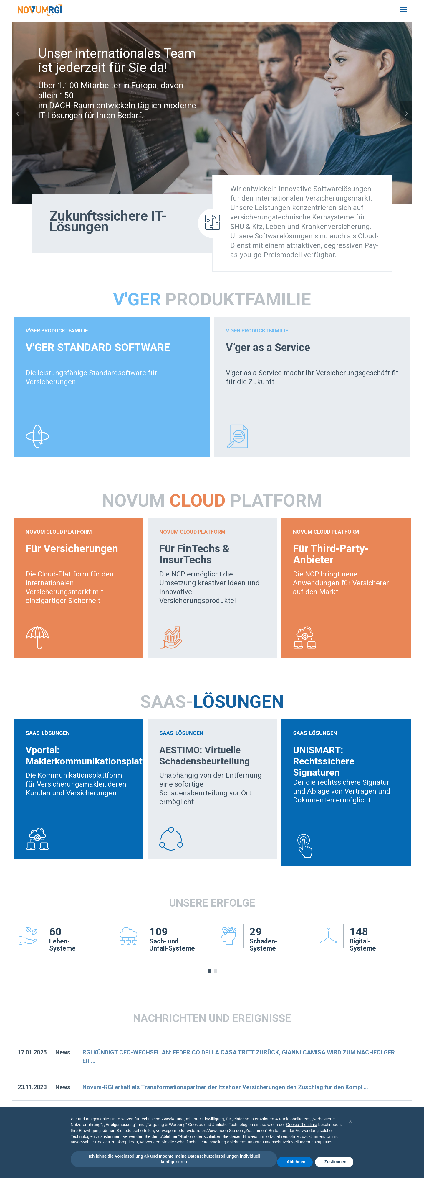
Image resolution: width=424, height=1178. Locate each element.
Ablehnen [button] (295, 1161)
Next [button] (406, 113)
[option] (212, 113)
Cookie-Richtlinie (301, 1124)
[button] (350, 1121)
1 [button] (210, 971)
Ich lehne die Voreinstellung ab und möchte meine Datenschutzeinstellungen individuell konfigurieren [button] (173, 1159)
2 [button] (215, 971)
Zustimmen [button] (335, 1161)
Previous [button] (18, 113)
